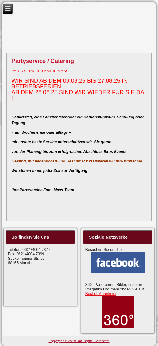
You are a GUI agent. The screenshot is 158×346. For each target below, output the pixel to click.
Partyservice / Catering (43, 61)
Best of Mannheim (100, 293)
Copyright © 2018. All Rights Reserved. (78, 341)
